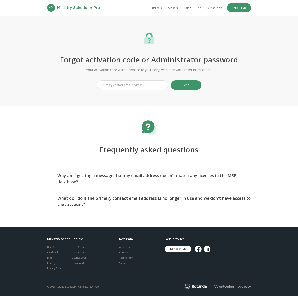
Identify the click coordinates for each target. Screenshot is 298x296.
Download (78, 263)
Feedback (172, 8)
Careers (123, 252)
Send (186, 85)
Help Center (79, 247)
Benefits (157, 8)
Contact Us (78, 252)
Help (198, 8)
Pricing (187, 8)
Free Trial (239, 8)
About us (124, 247)
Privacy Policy (55, 268)
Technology (126, 257)
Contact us (178, 249)
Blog (49, 257)
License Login (214, 8)
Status (122, 263)
